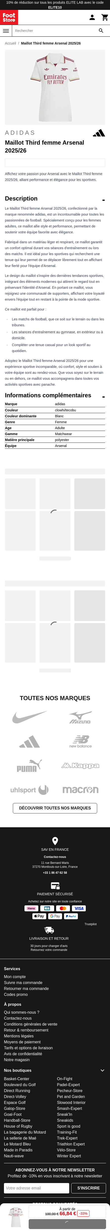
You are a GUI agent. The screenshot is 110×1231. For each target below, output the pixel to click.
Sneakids (65, 1120)
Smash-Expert (69, 1108)
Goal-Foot (13, 1114)
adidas (55, 132)
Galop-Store (14, 1108)
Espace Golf (14, 1102)
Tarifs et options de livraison (28, 1048)
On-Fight (64, 1079)
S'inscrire (88, 1188)
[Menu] (6, 31)
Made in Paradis (18, 1150)
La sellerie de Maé (20, 1138)
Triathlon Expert (71, 1144)
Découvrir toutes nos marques (55, 808)
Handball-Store (17, 1120)
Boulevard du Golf (20, 1085)
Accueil (10, 43)
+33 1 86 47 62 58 (55, 872)
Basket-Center (16, 1079)
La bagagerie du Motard (25, 1132)
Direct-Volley (15, 1097)
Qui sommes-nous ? (21, 1012)
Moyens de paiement (22, 1042)
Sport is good (68, 1126)
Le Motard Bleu (17, 1144)
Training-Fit (67, 1132)
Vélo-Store (66, 1150)
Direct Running (17, 1091)
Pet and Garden (71, 1097)
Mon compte (15, 977)
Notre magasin (17, 1060)
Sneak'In (64, 1114)
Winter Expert (69, 1156)
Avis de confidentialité (23, 1054)
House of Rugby (18, 1126)
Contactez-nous (55, 857)
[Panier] (105, 17)
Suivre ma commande (23, 983)
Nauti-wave (14, 1156)
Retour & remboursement (26, 1030)
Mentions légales (19, 1036)
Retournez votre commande (49, 950)
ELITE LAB (74, 2)
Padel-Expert (68, 1085)
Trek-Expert (67, 1138)
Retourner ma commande (26, 988)
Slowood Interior (71, 1102)
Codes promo (16, 994)
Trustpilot (91, 924)
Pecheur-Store (70, 1091)
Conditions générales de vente (30, 1024)
